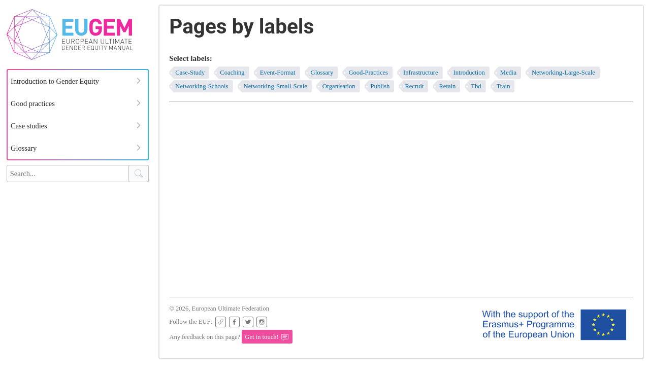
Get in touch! (267, 337)
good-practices (368, 72)
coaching (232, 72)
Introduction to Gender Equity (55, 81)
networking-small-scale (275, 86)
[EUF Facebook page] (234, 322)
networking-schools (201, 86)
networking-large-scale (563, 72)
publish (380, 86)
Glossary (24, 148)
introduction (469, 72)
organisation (338, 86)
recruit (414, 86)
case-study (190, 72)
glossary (322, 72)
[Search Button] (138, 173)
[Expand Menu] (138, 80)
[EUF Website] (220, 322)
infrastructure (420, 72)
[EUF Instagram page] (261, 322)
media (508, 72)
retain (447, 86)
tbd (476, 86)
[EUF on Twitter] (248, 322)
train (503, 86)
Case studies (29, 126)
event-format (278, 72)
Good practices (33, 103)
